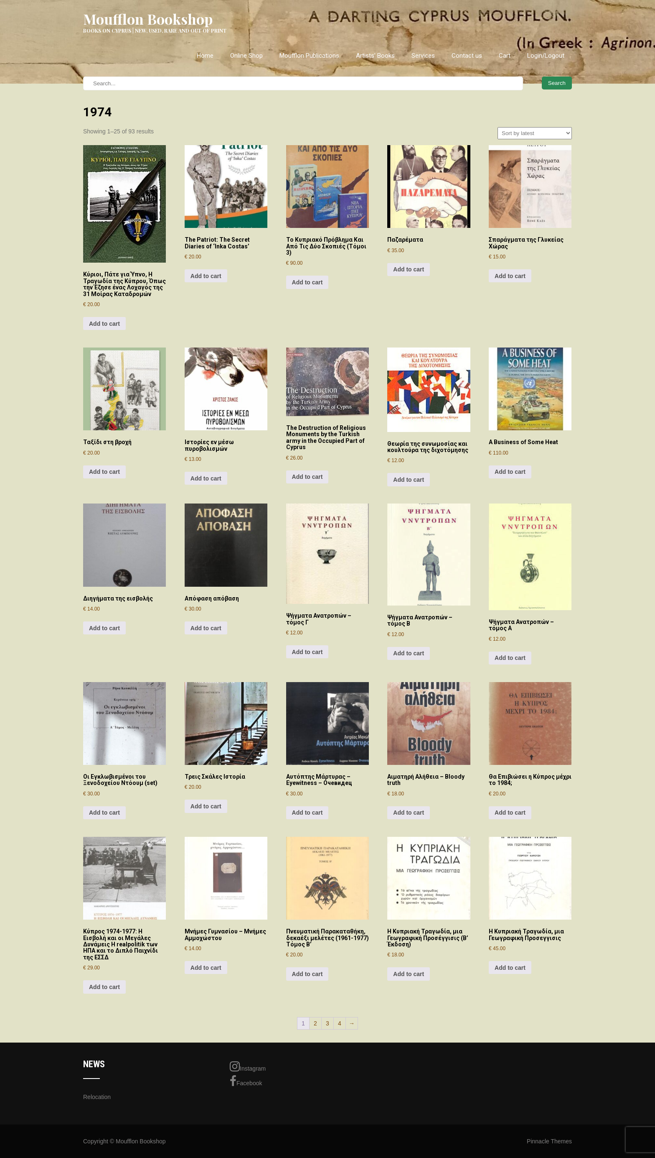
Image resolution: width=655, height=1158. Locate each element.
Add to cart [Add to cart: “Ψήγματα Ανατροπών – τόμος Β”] (408, 653)
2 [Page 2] (315, 1023)
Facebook (246, 1081)
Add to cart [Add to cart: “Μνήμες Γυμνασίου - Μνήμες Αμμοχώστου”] (205, 967)
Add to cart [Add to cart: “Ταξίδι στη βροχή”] (104, 471)
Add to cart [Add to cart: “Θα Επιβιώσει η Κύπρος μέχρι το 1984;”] (510, 812)
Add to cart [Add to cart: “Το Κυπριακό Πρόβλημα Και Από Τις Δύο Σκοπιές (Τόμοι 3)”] (307, 282)
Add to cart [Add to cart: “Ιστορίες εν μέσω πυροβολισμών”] (205, 478)
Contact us (467, 55)
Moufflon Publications (309, 55)
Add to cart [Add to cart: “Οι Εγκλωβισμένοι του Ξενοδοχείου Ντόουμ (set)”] (104, 812)
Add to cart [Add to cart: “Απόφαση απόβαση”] (205, 628)
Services (423, 55)
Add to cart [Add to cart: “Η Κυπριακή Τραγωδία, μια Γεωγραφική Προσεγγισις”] (510, 967)
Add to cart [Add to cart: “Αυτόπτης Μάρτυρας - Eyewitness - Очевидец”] (307, 812)
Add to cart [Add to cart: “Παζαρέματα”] (408, 269)
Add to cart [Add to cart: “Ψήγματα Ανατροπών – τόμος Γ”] (307, 652)
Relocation (97, 1097)
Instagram (248, 1066)
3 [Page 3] (327, 1023)
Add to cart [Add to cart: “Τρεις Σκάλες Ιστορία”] (205, 806)
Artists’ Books (375, 55)
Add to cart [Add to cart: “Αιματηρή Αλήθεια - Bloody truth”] (408, 812)
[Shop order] (535, 133)
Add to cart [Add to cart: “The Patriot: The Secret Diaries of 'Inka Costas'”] (205, 276)
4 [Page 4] (339, 1023)
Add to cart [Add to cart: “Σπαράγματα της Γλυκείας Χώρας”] (510, 276)
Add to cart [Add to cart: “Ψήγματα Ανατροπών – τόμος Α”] (510, 657)
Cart (504, 55)
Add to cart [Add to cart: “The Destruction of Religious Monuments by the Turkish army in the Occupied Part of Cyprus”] (307, 476)
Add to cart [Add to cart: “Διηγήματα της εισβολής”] (104, 628)
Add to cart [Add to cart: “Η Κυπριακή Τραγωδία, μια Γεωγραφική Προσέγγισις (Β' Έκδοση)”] (408, 974)
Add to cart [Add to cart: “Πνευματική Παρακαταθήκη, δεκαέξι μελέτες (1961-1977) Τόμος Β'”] (307, 974)
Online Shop (246, 55)
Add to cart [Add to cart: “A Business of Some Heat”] (510, 471)
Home (205, 55)
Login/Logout (545, 55)
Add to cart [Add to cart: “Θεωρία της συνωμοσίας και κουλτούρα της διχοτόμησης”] (408, 479)
